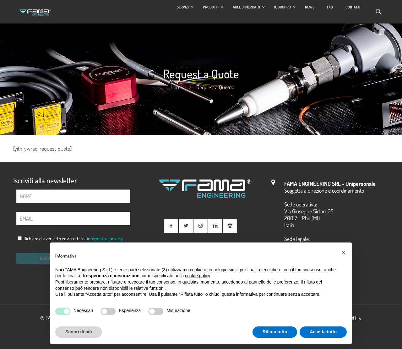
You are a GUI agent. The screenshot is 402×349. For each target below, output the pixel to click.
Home (177, 87)
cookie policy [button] (197, 275)
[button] (344, 252)
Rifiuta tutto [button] (275, 331)
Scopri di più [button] (78, 331)
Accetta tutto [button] (323, 331)
